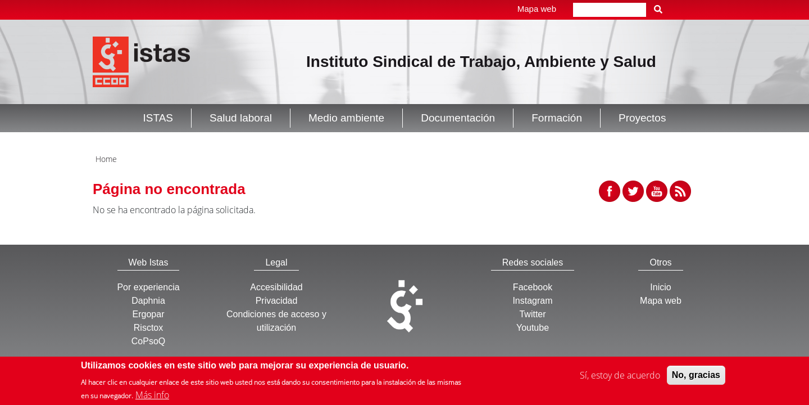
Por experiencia (148, 287)
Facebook (532, 287)
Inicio (660, 287)
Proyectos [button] (642, 118)
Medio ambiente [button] (346, 118)
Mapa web (536, 9)
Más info (152, 398)
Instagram (532, 300)
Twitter (532, 314)
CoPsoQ (148, 341)
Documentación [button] (458, 118)
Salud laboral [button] (241, 118)
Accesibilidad (276, 287)
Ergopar (149, 314)
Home (106, 159)
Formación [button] (556, 118)
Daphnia (148, 300)
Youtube (532, 327)
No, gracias (696, 377)
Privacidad (277, 300)
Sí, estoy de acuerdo (620, 378)
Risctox (148, 327)
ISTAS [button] (158, 118)
